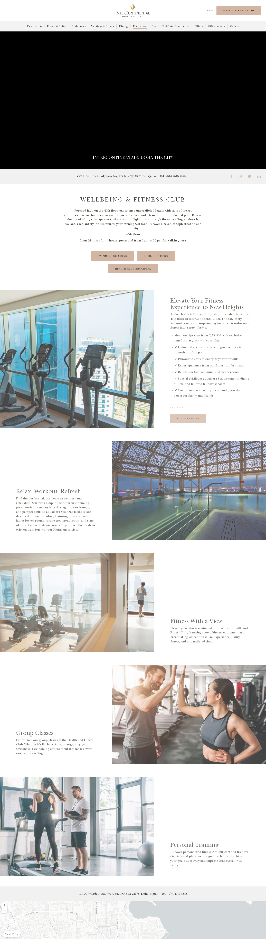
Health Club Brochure (133, 268)
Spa (154, 26)
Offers (199, 26)
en (208, 10)
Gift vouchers (216, 26)
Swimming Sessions (112, 256)
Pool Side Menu (156, 256)
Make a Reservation (238, 10)
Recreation (140, 26)
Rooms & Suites (56, 26)
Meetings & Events (102, 26)
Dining (123, 26)
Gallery (234, 26)
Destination (34, 26)
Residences (79, 26)
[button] (4, 905)
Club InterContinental (175, 26)
